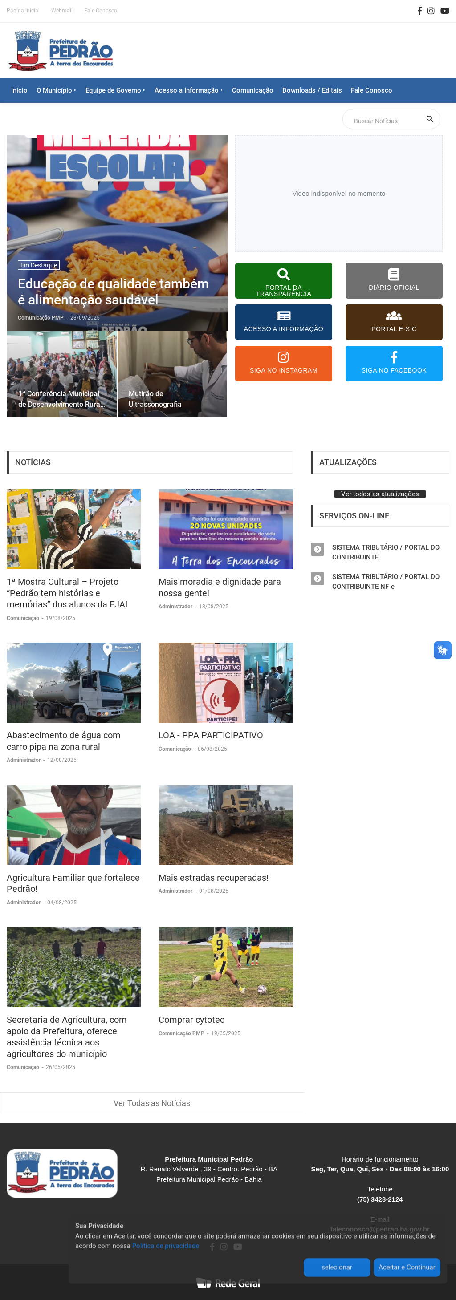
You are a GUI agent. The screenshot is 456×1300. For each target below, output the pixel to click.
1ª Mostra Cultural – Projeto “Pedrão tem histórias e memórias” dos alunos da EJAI (67, 593)
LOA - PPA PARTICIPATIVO (211, 735)
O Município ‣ (57, 90)
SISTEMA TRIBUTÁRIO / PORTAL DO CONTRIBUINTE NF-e (386, 582)
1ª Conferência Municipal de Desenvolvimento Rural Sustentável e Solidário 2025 (60, 399)
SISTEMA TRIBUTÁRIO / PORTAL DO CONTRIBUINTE (386, 552)
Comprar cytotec (191, 1019)
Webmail (62, 11)
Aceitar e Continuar (407, 1268)
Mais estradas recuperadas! (214, 877)
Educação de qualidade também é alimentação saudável (113, 292)
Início (19, 90)
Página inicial (23, 11)
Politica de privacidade (166, 1247)
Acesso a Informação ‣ (189, 90)
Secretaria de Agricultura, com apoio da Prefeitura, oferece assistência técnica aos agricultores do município (67, 1036)
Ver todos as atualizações (380, 494)
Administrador (176, 606)
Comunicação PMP (182, 1033)
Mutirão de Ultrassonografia (155, 399)
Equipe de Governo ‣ (116, 90)
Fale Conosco (100, 11)
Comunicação (252, 90)
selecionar (337, 1268)
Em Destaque (38, 265)
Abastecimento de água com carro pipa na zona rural (64, 741)
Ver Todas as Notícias (152, 1103)
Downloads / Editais (312, 90)
